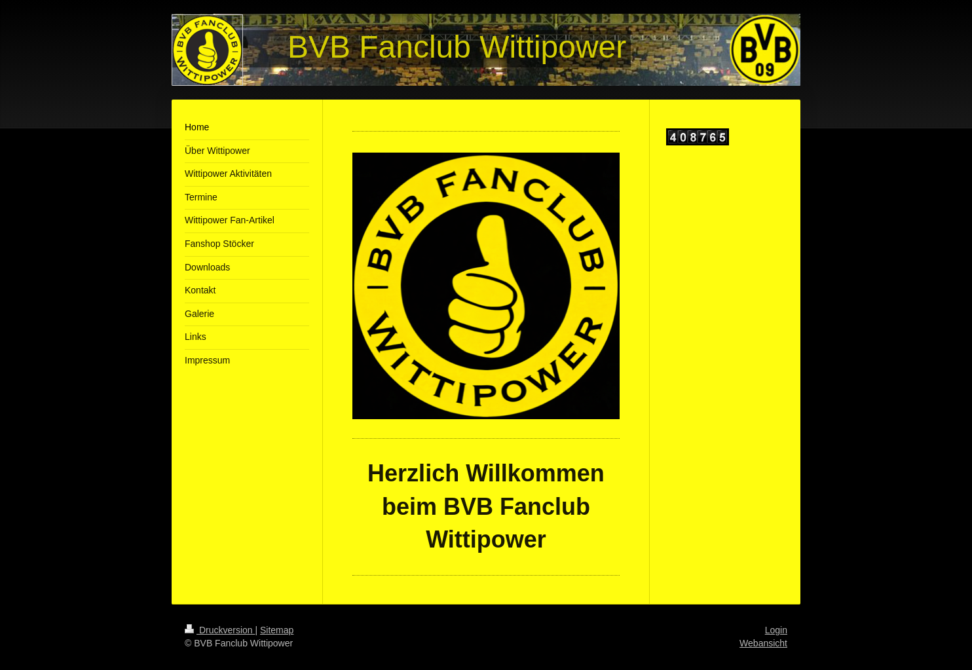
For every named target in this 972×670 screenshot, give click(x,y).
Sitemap (276, 630)
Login (776, 630)
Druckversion (220, 630)
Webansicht (763, 643)
